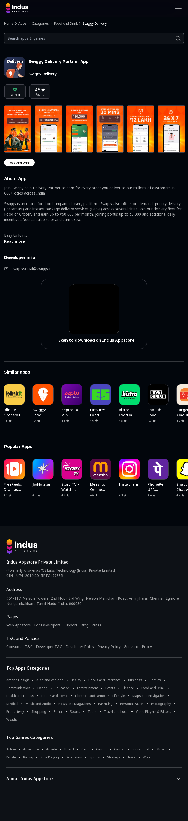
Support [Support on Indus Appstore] (70, 625)
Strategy (113, 757)
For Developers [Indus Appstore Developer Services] (47, 625)
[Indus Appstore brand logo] (48, 8)
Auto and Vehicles (49, 680)
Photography (161, 703)
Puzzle (11, 757)
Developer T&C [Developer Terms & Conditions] (49, 646)
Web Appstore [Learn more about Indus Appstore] (18, 625)
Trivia (131, 757)
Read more (14, 241)
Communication (18, 688)
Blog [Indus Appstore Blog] (84, 625)
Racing (28, 757)
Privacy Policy (109, 646)
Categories (40, 23)
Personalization (132, 703)
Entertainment (87, 688)
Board (69, 749)
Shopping (38, 711)
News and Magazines (74, 703)
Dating (42, 688)
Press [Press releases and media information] (96, 625)
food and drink (19, 162)
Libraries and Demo (90, 696)
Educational (140, 749)
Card (85, 749)
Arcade (51, 749)
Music (161, 749)
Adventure (31, 749)
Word (147, 757)
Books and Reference (104, 680)
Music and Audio (38, 703)
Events (110, 688)
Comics (155, 680)
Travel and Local (116, 711)
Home (8, 23)
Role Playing (50, 757)
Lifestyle (118, 696)
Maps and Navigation (148, 696)
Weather (12, 719)
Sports (75, 711)
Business (135, 680)
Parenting (105, 703)
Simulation (74, 757)
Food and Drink (66, 23)
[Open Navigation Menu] (178, 8)
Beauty (76, 680)
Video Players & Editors (153, 711)
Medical (12, 703)
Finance (128, 688)
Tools (92, 711)
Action (11, 749)
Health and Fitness (20, 696)
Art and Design (17, 680)
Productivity (15, 711)
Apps (22, 23)
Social (58, 711)
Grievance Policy (138, 646)
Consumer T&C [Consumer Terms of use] (19, 646)
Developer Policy (79, 646)
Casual (119, 749)
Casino (101, 749)
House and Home (54, 696)
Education (62, 688)
